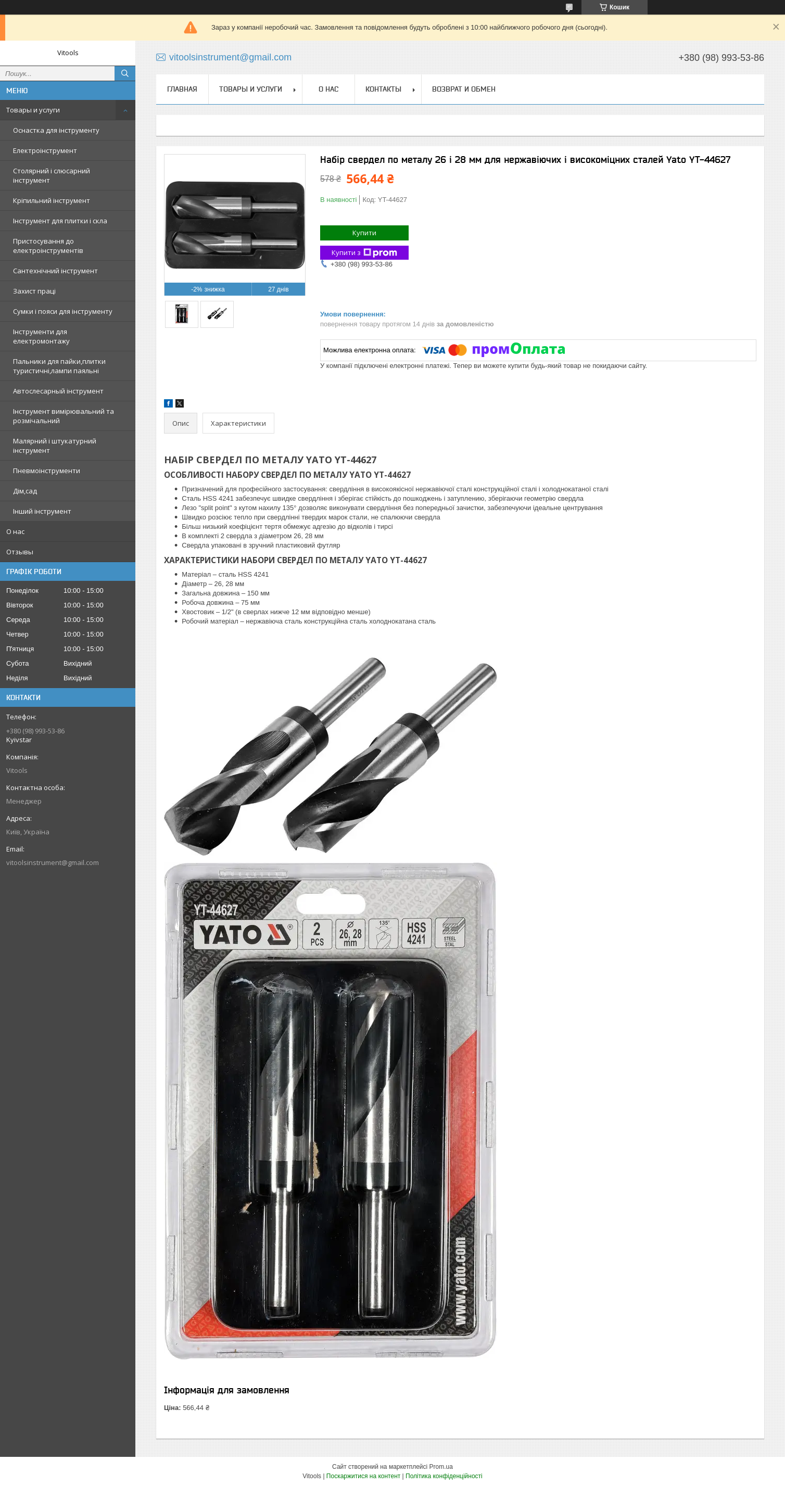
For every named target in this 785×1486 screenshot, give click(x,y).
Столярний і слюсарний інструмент (51, 175)
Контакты (383, 89)
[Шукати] (125, 73)
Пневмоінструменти (46, 470)
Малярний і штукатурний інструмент (54, 445)
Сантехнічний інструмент (55, 270)
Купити (364, 232)
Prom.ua (441, 1466)
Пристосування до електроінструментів (48, 245)
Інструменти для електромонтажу (41, 336)
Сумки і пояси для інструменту (62, 311)
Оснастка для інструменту (56, 130)
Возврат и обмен (464, 89)
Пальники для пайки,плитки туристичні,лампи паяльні (59, 366)
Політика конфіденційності (444, 1476)
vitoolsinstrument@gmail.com (52, 862)
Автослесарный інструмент (58, 391)
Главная (182, 89)
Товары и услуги (33, 110)
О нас (15, 531)
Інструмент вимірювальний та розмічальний (63, 416)
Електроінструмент (45, 150)
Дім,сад (25, 491)
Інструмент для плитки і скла (60, 220)
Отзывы (19, 551)
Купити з (364, 253)
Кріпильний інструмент (51, 200)
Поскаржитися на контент (363, 1476)
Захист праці (34, 291)
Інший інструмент (42, 511)
